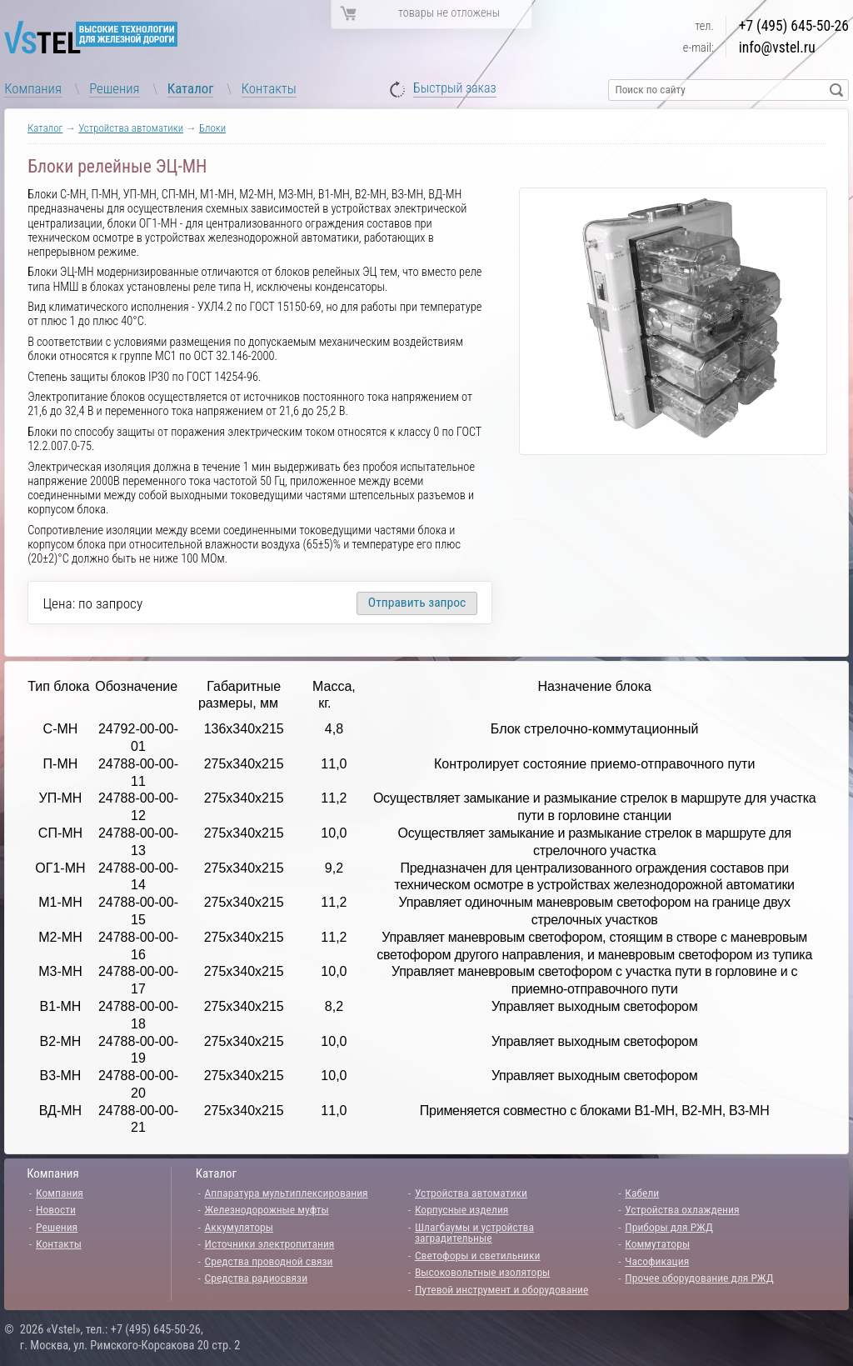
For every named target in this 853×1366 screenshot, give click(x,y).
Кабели (642, 1192)
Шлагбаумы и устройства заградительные (474, 1232)
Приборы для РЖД (669, 1226)
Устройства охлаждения (682, 1209)
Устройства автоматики (130, 128)
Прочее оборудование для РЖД (699, 1277)
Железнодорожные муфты (267, 1209)
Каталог (190, 88)
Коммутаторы (657, 1243)
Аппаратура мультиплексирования (286, 1192)
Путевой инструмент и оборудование (501, 1289)
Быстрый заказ (454, 89)
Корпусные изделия (461, 1209)
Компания (33, 88)
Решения (114, 88)
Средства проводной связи (269, 1261)
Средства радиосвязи (256, 1277)
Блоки (212, 128)
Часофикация (657, 1261)
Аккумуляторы (239, 1226)
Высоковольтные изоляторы (482, 1271)
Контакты (269, 88)
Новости (56, 1209)
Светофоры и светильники (478, 1255)
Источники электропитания (270, 1243)
